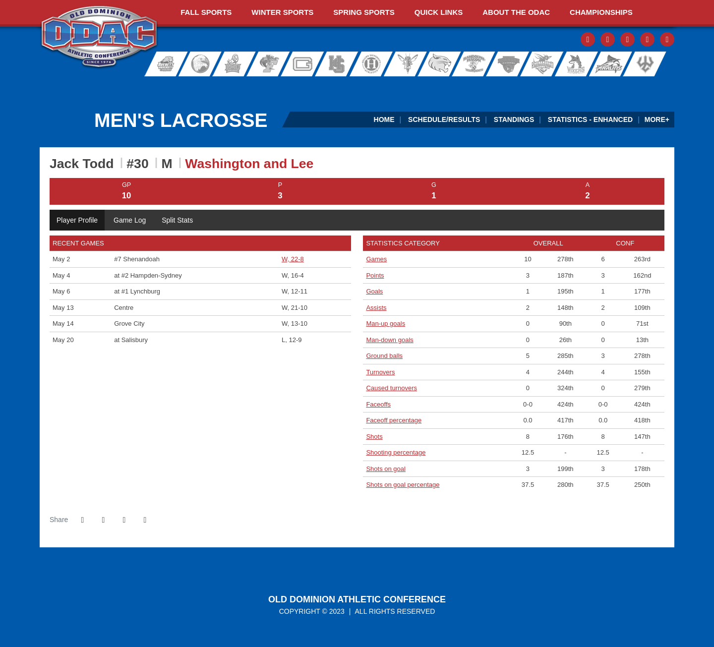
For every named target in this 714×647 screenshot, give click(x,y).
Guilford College (304, 64)
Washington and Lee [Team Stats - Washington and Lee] (249, 163)
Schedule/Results (444, 119)
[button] (144, 520)
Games (376, 259)
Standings (514, 119)
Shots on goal (386, 468)
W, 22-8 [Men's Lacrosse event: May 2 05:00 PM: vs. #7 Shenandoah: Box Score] (293, 259)
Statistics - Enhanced (590, 119)
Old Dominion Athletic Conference (357, 599)
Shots (374, 436)
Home (384, 119)
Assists (376, 307)
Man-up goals (385, 323)
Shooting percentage (395, 452)
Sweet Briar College (571, 64)
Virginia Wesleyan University (610, 64)
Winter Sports (282, 12)
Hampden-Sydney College (340, 64)
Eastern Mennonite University (233, 64)
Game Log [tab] (130, 220)
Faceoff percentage (393, 420)
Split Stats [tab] (177, 220)
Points (375, 275)
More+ (657, 119)
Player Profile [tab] (77, 220)
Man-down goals (389, 340)
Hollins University (376, 64)
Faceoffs (378, 404)
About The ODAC (516, 12)
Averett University (161, 64)
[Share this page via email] (124, 520)
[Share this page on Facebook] (82, 520)
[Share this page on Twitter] (103, 520)
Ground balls (384, 355)
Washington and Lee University (657, 64)
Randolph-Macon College (474, 64)
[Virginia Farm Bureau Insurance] (423, 86)
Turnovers (380, 372)
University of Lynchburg (410, 64)
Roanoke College (506, 64)
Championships (601, 12)
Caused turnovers (391, 388)
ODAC (99, 37)
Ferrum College (269, 64)
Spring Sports (363, 12)
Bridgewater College (197, 64)
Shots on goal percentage (402, 484)
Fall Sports (206, 12)
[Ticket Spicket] (551, 86)
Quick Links (439, 12)
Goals (374, 291)
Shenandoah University (539, 64)
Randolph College (442, 64)
